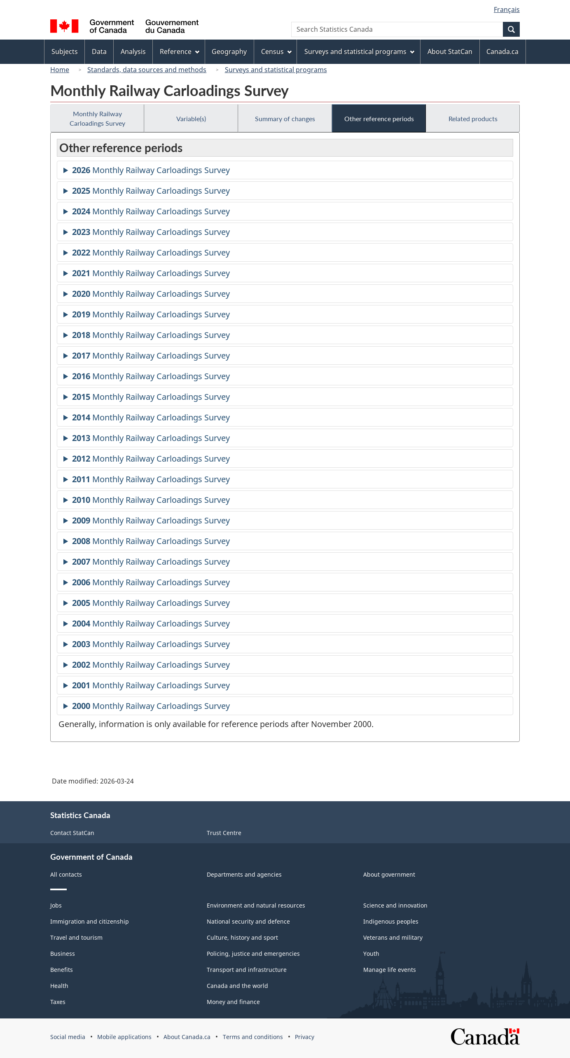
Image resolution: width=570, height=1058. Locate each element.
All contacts (66, 874)
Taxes (57, 1002)
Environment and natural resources (256, 905)
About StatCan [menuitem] (450, 51)
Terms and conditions (253, 1037)
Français (507, 9)
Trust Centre (224, 833)
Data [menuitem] (99, 51)
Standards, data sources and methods (146, 69)
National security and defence (248, 921)
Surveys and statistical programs (276, 69)
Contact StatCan (72, 833)
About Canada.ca (187, 1037)
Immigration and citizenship (89, 921)
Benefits (61, 970)
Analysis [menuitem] (133, 51)
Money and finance (233, 1002)
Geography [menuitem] (229, 51)
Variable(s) (191, 118)
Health (59, 986)
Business (62, 953)
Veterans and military (393, 937)
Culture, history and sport (242, 937)
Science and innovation (395, 905)
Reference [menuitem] (179, 51)
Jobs (56, 905)
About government (389, 874)
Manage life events (389, 970)
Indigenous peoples (390, 921)
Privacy (304, 1037)
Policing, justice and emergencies (253, 953)
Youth (371, 953)
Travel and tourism (76, 937)
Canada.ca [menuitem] (502, 51)
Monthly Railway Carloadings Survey (97, 118)
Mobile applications (124, 1037)
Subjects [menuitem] (64, 51)
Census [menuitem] (276, 51)
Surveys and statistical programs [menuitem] (359, 51)
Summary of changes (285, 118)
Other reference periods (379, 118)
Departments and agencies (244, 874)
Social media (67, 1037)
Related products (473, 118)
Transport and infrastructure (247, 970)
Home (59, 69)
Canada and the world (237, 986)
